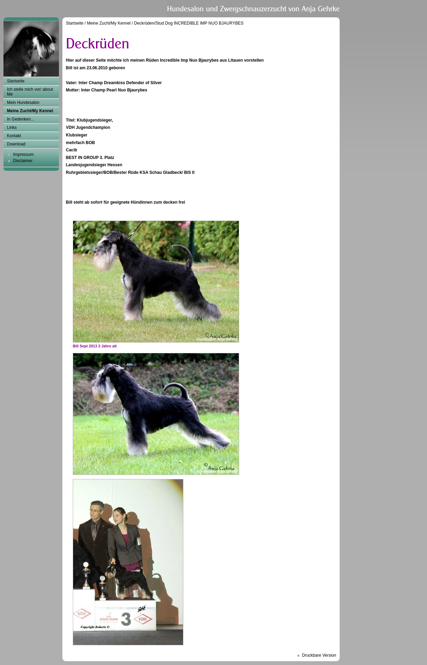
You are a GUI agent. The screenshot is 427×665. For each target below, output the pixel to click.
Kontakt (14, 135)
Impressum (23, 154)
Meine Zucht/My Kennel (30, 110)
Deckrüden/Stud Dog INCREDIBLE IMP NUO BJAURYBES (189, 23)
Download (16, 144)
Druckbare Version (319, 655)
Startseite (16, 81)
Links (12, 127)
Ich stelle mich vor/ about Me (30, 92)
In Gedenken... (20, 119)
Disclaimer (23, 160)
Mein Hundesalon (23, 102)
